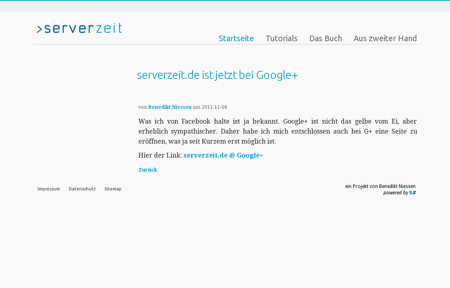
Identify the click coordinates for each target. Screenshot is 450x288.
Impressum (49, 188)
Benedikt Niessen (170, 107)
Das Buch (325, 38)
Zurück (147, 170)
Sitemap (113, 188)
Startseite (236, 38)
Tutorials (282, 38)
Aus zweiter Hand (385, 38)
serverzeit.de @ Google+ (223, 155)
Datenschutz (82, 188)
